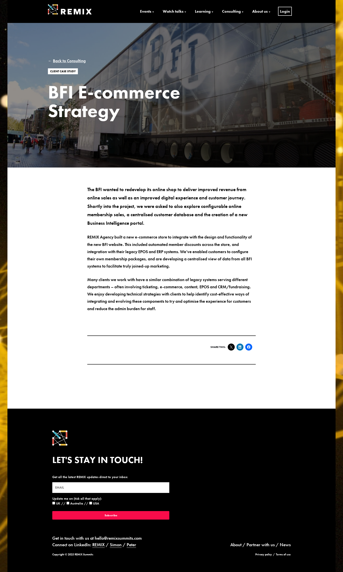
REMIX (98, 545)
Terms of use (283, 554)
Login (285, 11)
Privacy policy (263, 554)
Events (145, 11)
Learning (203, 11)
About (236, 545)
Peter (131, 545)
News (285, 545)
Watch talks (173, 11)
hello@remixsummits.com (118, 538)
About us (260, 11)
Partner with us (261, 545)
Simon (116, 545)
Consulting (231, 11)
